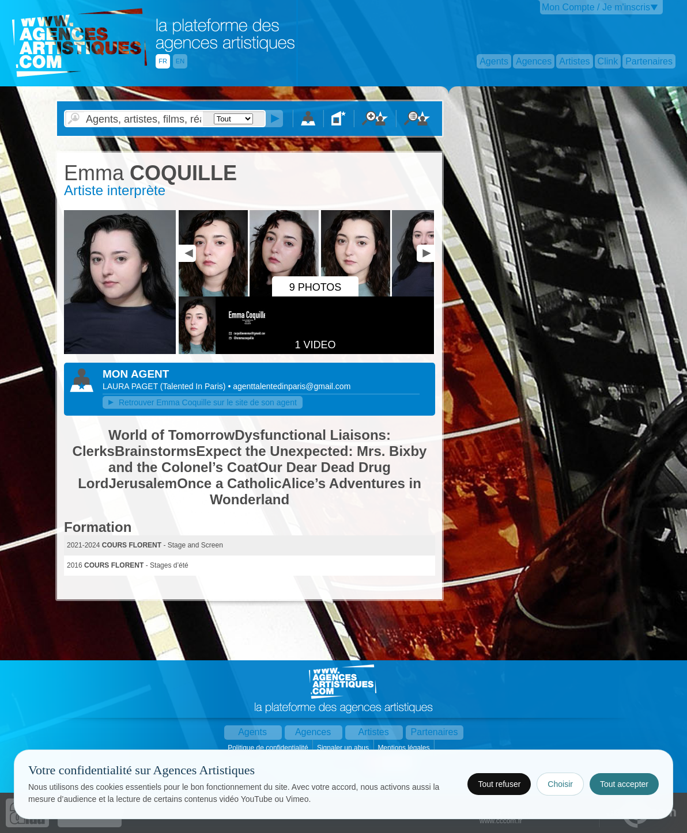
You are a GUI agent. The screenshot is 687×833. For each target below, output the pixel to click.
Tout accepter (624, 784)
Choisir (560, 784)
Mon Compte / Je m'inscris (596, 7)
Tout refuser (499, 784)
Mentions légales (404, 748)
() (194, 386)
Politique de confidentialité (269, 748)
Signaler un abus (344, 748)
